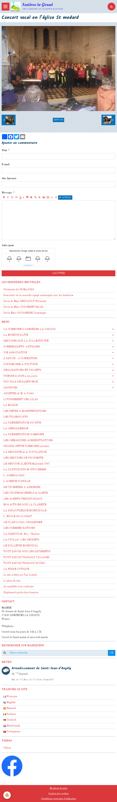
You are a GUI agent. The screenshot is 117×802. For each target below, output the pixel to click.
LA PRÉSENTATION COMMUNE (23, 434)
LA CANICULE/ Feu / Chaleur (21, 534)
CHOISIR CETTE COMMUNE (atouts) (26, 446)
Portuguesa (11, 731)
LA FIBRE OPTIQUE (16, 569)
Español (9, 708)
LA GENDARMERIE (15, 428)
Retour (58, 120)
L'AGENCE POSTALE (16, 481)
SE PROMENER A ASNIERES (21, 487)
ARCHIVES (10, 388)
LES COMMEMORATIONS (19, 528)
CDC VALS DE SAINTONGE (20, 382)
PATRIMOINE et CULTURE (20, 364)
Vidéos (7, 748)
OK (112, 653)
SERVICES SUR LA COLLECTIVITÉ (25, 341)
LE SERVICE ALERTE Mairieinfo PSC (26, 464)
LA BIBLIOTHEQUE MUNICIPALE (25, 510)
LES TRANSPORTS (15, 417)
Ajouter (58, 273)
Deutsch (9, 720)
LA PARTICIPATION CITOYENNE (24, 469)
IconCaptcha (27, 265)
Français (10, 696)
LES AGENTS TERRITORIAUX (22, 499)
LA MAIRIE (10, 405)
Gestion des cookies (58, 793)
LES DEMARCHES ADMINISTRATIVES (28, 440)
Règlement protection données (20, 592)
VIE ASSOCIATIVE (15, 352)
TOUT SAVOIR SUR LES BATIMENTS (26, 551)
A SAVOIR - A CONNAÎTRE (20, 358)
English (9, 702)
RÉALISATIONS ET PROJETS (22, 370)
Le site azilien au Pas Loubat (20, 575)
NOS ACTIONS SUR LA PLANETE (24, 504)
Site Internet (9, 178)
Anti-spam (8, 245)
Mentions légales (58, 788)
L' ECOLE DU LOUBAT (17, 516)
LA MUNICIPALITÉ (15, 335)
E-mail (5, 164)
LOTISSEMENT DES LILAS (20, 399)
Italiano (9, 714)
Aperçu (65, 197)
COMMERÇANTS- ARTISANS (21, 346)
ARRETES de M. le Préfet (18, 393)
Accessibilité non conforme (18, 586)
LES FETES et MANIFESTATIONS (24, 411)
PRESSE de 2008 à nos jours (20, 376)
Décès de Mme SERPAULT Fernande (25, 301)
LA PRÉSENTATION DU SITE (22, 423)
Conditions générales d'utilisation (58, 799)
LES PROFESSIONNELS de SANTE (25, 493)
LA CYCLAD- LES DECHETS (21, 540)
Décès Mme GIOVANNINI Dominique (24, 313)
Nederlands (11, 726)
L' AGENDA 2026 (13, 475)
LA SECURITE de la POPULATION (25, 452)
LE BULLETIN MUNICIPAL (20, 545)
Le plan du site (12, 581)
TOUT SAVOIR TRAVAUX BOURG (24, 563)
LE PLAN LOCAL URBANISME (22, 522)
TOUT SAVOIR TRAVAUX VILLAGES (26, 557)
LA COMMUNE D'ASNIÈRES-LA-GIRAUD (29, 329)
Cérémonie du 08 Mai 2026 (18, 289)
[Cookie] (7, 795)
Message (7, 192)
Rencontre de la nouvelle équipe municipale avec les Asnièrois (38, 295)
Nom (4, 150)
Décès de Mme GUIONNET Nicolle (23, 307)
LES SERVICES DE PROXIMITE (23, 458)
